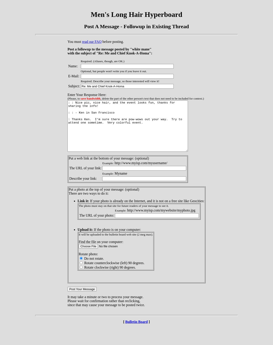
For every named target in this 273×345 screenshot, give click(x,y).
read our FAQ (92, 42)
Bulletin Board (136, 332)
